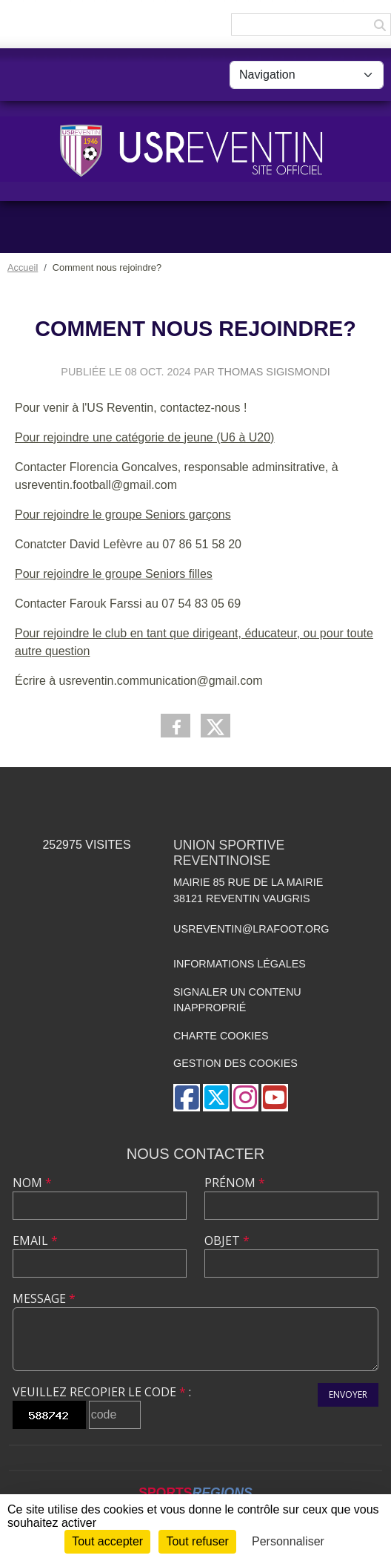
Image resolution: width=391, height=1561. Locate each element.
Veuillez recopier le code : (102, 1392)
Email (35, 1240)
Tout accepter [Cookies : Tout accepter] (107, 1541)
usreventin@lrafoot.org (251, 929)
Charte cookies (220, 1036)
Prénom (234, 1182)
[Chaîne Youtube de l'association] (274, 1097)
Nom (32, 1182)
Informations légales (239, 964)
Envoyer (348, 1394)
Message (44, 1298)
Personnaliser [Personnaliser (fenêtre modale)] (288, 1541)
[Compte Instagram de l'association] (245, 1097)
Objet (227, 1240)
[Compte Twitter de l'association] (216, 1097)
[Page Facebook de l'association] (186, 1097)
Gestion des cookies (235, 1063)
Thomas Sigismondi (274, 372)
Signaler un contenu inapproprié (237, 1000)
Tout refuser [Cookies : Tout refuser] (197, 1541)
